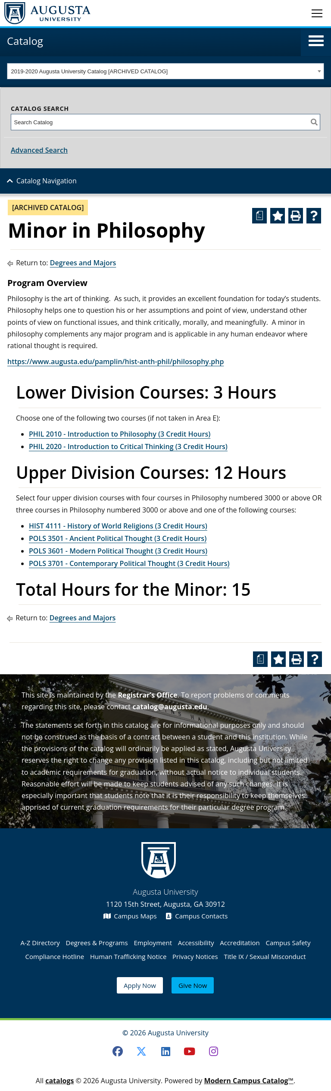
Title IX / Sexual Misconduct (265, 956)
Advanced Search (39, 150)
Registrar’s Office (147, 695)
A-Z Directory (40, 942)
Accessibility (196, 942)
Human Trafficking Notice (128, 956)
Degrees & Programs (97, 942)
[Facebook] (118, 1051)
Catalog (25, 41)
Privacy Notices (195, 956)
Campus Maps (130, 916)
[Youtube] (190, 1051)
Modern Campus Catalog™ (249, 1080)
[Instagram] (214, 1051)
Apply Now (140, 985)
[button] (316, 41)
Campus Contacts (197, 916)
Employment (153, 942)
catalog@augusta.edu (169, 706)
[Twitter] (141, 1051)
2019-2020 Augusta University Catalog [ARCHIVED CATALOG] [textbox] (89, 71)
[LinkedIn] (165, 1051)
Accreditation (239, 942)
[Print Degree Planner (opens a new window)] (259, 215)
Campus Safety (287, 942)
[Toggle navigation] (317, 12)
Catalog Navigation (46, 181)
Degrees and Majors (83, 262)
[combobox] (165, 71)
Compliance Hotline (54, 956)
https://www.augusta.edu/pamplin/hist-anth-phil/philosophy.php (115, 361)
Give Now (192, 985)
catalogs (59, 1080)
